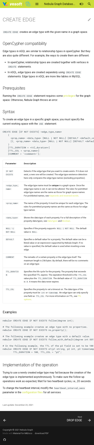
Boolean (66, 221)
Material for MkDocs (23, 433)
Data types (52, 221)
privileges (69, 95)
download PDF (42, 433)
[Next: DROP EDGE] (58, 419)
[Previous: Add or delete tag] (12, 419)
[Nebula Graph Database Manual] (16, 4)
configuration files (32, 392)
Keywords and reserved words (63, 195)
